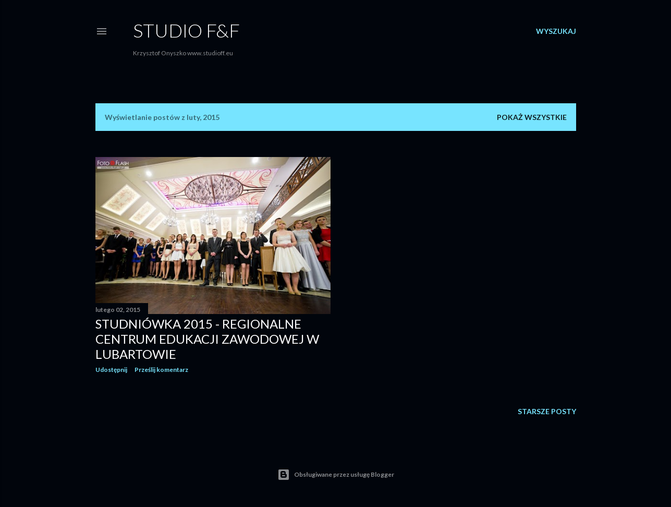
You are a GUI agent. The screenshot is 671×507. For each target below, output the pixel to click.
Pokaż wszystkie (532, 117)
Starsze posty (547, 411)
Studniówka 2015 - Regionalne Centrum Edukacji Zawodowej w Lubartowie (207, 338)
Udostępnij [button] (111, 369)
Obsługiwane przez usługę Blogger (335, 474)
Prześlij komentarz (161, 369)
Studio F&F (186, 30)
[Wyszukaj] (556, 31)
